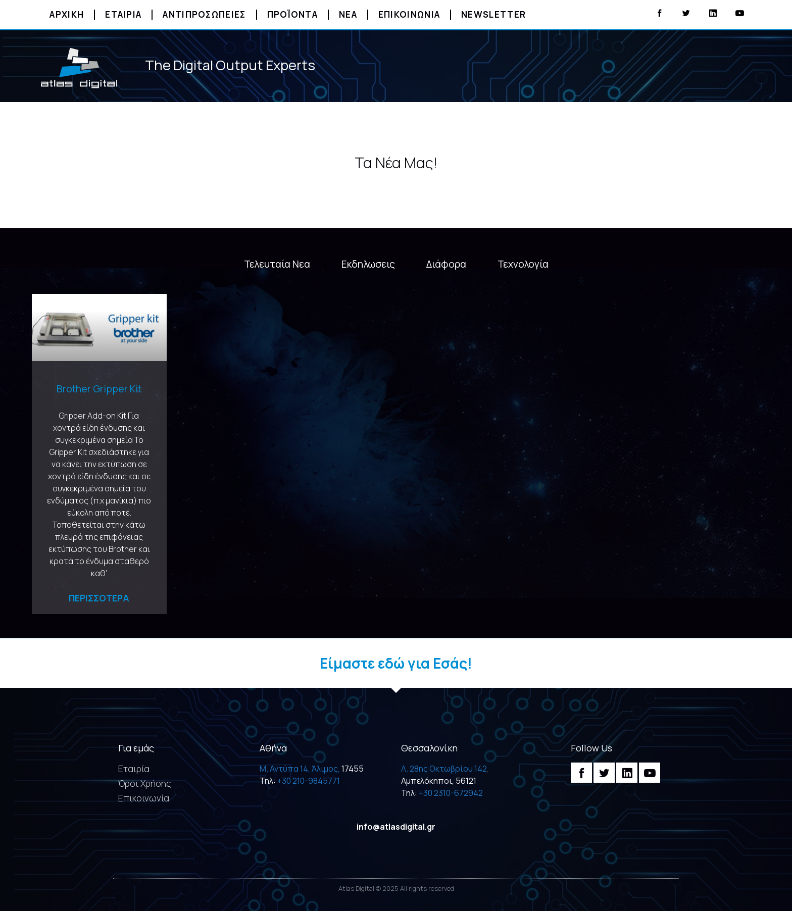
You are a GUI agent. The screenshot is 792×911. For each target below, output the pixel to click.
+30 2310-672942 (451, 792)
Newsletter (493, 14)
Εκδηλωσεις (368, 264)
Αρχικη (66, 14)
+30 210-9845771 (308, 780)
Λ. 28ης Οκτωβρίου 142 (444, 768)
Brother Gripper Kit (99, 388)
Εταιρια (123, 14)
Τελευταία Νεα (277, 264)
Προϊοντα (292, 14)
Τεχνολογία (523, 264)
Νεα (348, 14)
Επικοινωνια (409, 14)
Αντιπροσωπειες (204, 14)
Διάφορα (446, 264)
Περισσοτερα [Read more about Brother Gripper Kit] (99, 598)
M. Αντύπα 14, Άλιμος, (300, 768)
